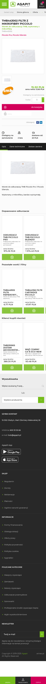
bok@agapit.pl (14, 435)
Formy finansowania (13, 525)
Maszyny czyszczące (13, 575)
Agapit (25, 653)
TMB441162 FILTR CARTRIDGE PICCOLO (33, 292)
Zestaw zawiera (35, 147)
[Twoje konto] (23, 680)
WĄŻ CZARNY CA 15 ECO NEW (33, 350)
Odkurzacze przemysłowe (15, 595)
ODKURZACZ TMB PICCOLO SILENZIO (32, 237)
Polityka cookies (11, 551)
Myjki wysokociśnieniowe (15, 614)
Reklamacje (9, 495)
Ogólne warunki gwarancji (16, 508)
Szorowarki (9, 601)
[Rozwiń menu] (4, 4)
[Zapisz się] (42, 634)
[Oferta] (7, 680)
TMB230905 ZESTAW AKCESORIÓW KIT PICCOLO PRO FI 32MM (10, 347)
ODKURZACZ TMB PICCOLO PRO (10, 237)
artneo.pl (40, 653)
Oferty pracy (9, 538)
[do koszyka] (12, 257)
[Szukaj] (42, 386)
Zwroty (7, 488)
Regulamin (9, 481)
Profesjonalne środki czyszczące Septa (21, 608)
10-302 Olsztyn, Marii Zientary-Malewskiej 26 (21, 420)
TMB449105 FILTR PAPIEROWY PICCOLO (9, 292)
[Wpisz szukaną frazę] (23, 386)
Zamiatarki (9, 582)
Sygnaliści (8, 558)
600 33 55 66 (15, 430)
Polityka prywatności (13, 545)
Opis (4, 147)
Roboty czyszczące (12, 588)
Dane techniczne (17, 147)
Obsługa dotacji (11, 531)
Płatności (8, 501)
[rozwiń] (41, 400)
